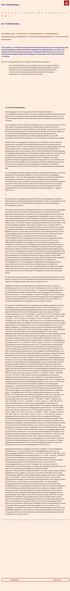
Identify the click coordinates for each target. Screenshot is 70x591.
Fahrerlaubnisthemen (51, 33)
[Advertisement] (35, 93)
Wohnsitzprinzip (21, 36)
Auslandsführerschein (8, 33)
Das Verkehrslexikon (10, 5)
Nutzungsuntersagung (8, 36)
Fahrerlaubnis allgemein (36, 33)
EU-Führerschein (21, 33)
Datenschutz (14, 580)
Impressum (57, 580)
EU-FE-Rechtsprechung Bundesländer (40, 36)
